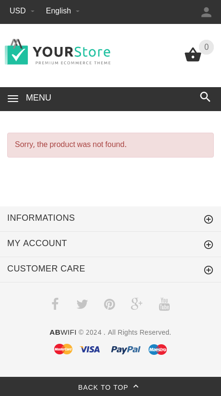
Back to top (110, 388)
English (63, 11)
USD (23, 11)
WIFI (62, 333)
